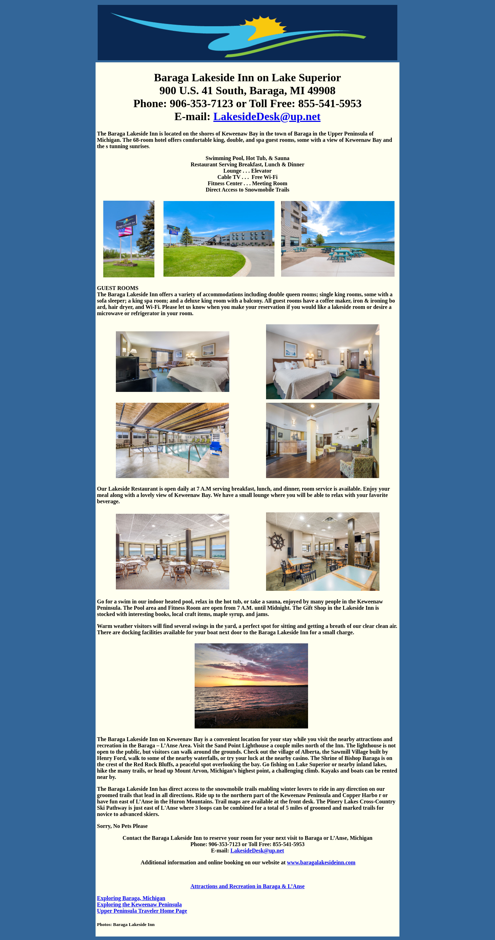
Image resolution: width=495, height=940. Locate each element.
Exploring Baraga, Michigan (131, 898)
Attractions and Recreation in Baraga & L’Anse (247, 886)
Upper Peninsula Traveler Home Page (142, 911)
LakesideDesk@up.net (266, 116)
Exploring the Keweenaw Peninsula (139, 904)
